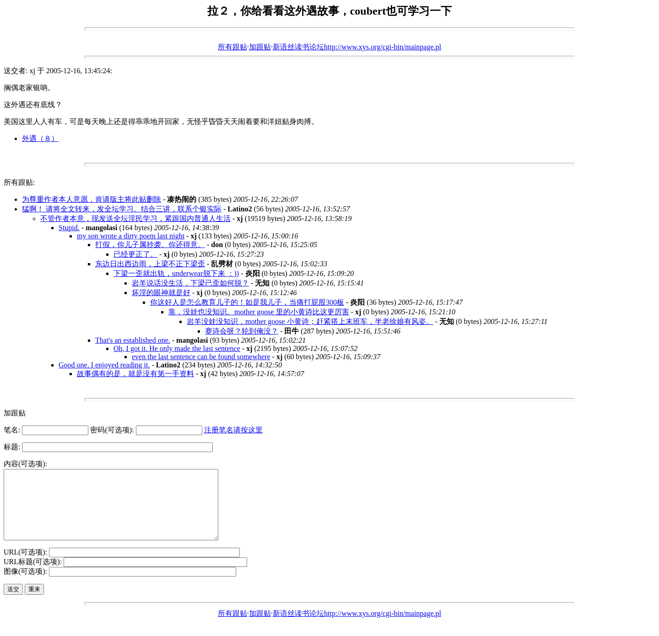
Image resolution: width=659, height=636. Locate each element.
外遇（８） (40, 138)
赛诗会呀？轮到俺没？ (241, 331)
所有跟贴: (19, 182)
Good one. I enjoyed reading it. (104, 365)
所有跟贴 (232, 47)
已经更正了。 (135, 254)
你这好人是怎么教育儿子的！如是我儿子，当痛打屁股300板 (247, 302)
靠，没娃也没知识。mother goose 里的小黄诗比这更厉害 (258, 312)
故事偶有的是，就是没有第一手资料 (135, 373)
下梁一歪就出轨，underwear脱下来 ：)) (176, 273)
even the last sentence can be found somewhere (201, 357)
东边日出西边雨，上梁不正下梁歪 (150, 264)
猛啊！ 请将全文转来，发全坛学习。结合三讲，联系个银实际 (121, 209)
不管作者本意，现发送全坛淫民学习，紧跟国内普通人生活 (135, 218)
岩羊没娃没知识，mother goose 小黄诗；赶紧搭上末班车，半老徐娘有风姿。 (310, 321)
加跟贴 (260, 47)
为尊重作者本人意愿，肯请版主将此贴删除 (91, 199)
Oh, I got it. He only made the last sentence (176, 348)
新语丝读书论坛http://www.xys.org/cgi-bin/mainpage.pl (357, 47)
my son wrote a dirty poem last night (130, 236)
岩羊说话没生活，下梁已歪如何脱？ (190, 283)
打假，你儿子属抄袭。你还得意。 (150, 244)
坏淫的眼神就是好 (161, 292)
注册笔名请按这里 (233, 430)
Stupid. (69, 228)
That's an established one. (132, 340)
